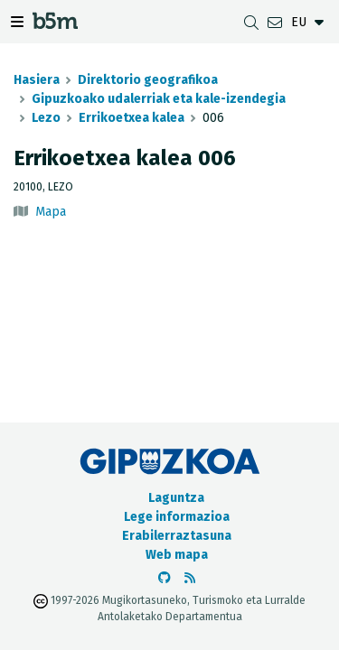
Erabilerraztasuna (176, 535)
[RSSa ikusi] (189, 578)
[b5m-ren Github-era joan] (164, 578)
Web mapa (177, 554)
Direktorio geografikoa (148, 80)
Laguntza (176, 498)
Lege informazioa (177, 517)
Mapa (50, 211)
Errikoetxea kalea (131, 117)
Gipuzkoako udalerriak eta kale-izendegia (159, 99)
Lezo (46, 117)
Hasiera (37, 80)
